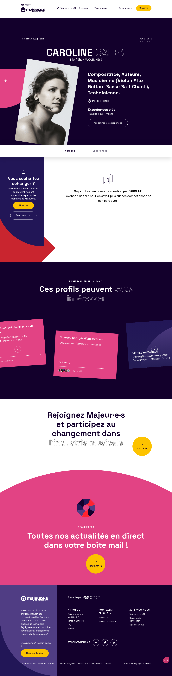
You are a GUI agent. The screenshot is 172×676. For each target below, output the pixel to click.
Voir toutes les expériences (107, 123)
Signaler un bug (137, 625)
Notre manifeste (76, 621)
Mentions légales (67, 664)
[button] (18, 349)
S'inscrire (143, 8)
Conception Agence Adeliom (137, 664)
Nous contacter (34, 653)
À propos (70, 151)
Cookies (107, 664)
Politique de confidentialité (90, 664)
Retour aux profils (33, 39)
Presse (71, 629)
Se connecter (126, 8)
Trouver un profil (137, 614)
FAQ (69, 625)
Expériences (100, 151)
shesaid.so (104, 618)
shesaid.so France (107, 622)
